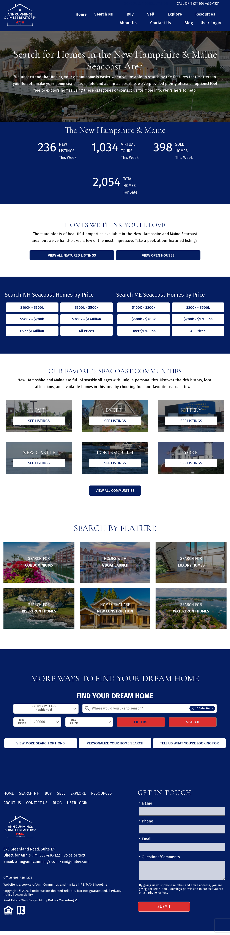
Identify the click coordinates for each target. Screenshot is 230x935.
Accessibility (24, 899)
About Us (12, 807)
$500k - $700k (32, 322)
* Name (145, 807)
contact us (128, 93)
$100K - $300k (32, 310)
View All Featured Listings (71, 258)
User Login (211, 26)
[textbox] (152, 712)
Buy (48, 797)
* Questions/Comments (159, 861)
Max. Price (74, 726)
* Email (145, 843)
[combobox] (46, 713)
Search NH (29, 797)
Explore (78, 797)
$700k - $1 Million (86, 322)
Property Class (44, 712)
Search (192, 726)
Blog (188, 26)
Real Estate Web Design (22, 904)
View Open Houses (158, 258)
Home (81, 17)
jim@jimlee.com (75, 865)
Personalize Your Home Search (115, 747)
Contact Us (36, 807)
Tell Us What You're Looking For (189, 747)
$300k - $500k (86, 310)
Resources (101, 797)
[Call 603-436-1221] (198, 5)
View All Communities (115, 494)
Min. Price (22, 726)
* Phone (146, 825)
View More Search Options (40, 747)
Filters (141, 726)
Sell (61, 797)
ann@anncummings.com (36, 865)
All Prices (86, 334)
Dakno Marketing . (63, 904)
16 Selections (202, 712)
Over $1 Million (32, 334)
